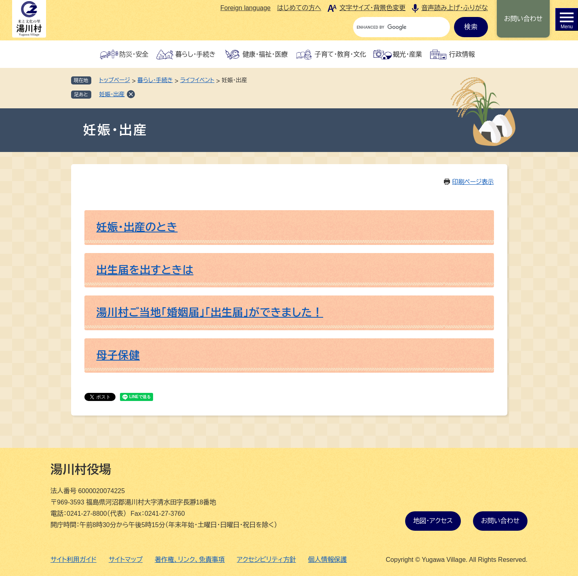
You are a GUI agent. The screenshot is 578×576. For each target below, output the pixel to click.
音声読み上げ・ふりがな (454, 7)
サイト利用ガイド (73, 559)
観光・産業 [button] (407, 54)
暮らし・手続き (155, 80)
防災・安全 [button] (134, 54)
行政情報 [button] (462, 54)
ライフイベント (197, 80)
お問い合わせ (523, 18)
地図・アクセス (433, 520)
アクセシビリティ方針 (266, 559)
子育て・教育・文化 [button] (340, 54)
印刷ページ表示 (473, 181)
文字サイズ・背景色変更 (372, 7)
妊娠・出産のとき (137, 227)
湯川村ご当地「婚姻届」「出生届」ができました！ (210, 312)
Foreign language (245, 7)
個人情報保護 (327, 559)
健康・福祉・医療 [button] (265, 54)
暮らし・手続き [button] (195, 54)
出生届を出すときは (145, 270)
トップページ (114, 80)
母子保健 (118, 355)
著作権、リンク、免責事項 (190, 559)
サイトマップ (126, 559)
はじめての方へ (299, 7)
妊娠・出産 (112, 94)
